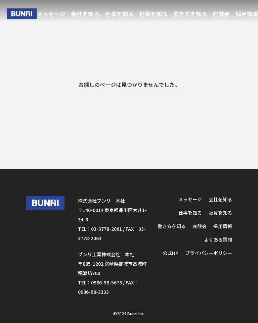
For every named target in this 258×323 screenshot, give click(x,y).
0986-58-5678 (106, 282)
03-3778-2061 (106, 228)
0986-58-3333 (93, 291)
